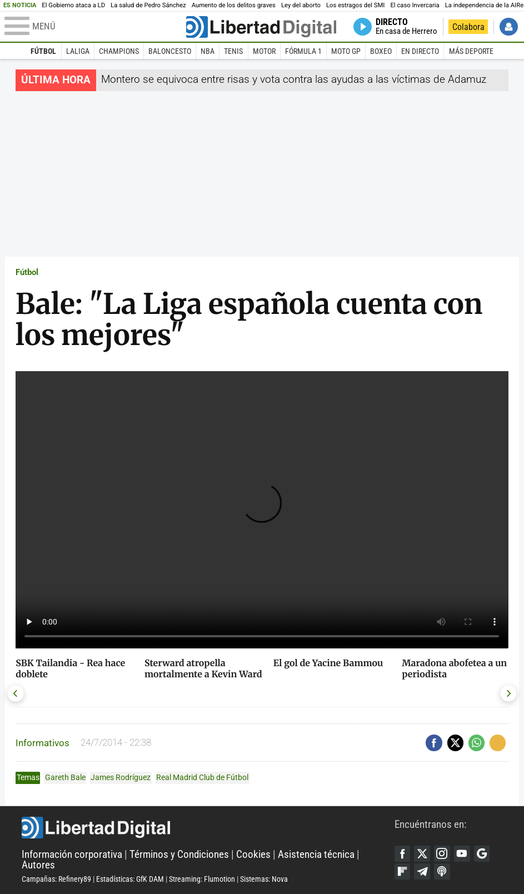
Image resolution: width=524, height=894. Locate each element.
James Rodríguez (121, 777)
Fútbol (43, 51)
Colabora (468, 27)
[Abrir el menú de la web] (94, 27)
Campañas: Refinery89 (56, 879)
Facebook (403, 854)
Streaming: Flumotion (202, 879)
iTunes (443, 871)
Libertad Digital (208, 827)
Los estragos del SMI (355, 5)
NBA (207, 51)
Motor (264, 51)
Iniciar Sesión (509, 27)
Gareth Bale (65, 777)
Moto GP (346, 51)
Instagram (443, 854)
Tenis (233, 51)
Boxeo (381, 51)
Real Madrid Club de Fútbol (202, 777)
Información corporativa (72, 854)
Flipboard (403, 871)
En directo (420, 51)
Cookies (253, 854)
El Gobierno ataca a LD (73, 5)
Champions (119, 51)
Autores (38, 864)
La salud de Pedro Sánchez (148, 5)
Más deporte (471, 51)
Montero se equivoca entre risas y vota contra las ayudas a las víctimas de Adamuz (293, 79)
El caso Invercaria (414, 5)
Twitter (423, 854)
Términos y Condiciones (179, 854)
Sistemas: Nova (264, 879)
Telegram (423, 871)
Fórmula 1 (303, 51)
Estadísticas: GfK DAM (130, 879)
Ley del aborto (301, 5)
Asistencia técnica (316, 854)
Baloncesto (169, 51)
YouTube (462, 854)
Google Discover (482, 854)
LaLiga (77, 51)
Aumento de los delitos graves (234, 5)
